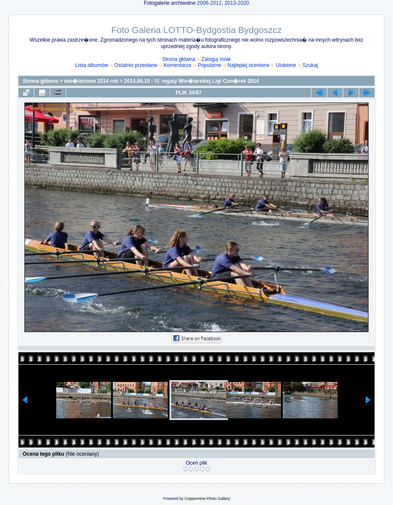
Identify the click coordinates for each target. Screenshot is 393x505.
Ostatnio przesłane (136, 65)
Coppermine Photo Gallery (207, 498)
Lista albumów (91, 65)
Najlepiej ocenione (248, 65)
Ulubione (286, 65)
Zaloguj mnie (216, 59)
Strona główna (178, 59)
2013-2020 (236, 3)
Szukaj (310, 65)
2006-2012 (209, 3)
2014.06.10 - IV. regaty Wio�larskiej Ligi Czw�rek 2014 (191, 81)
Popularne (209, 65)
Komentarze (177, 65)
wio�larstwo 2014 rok (91, 81)
